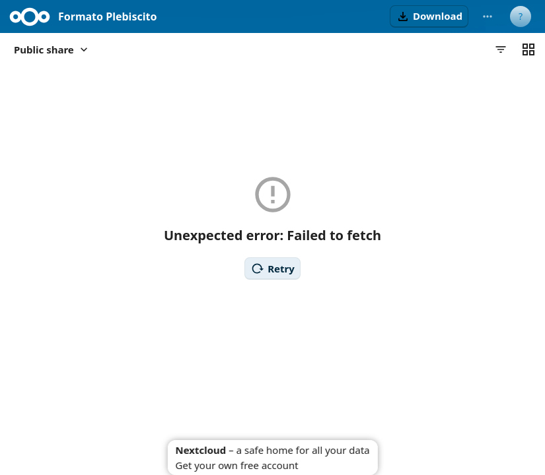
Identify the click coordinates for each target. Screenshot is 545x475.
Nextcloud (200, 450)
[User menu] (520, 16)
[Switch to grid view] (528, 49)
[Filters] (501, 49)
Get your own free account (236, 465)
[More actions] (487, 16)
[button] (429, 16)
